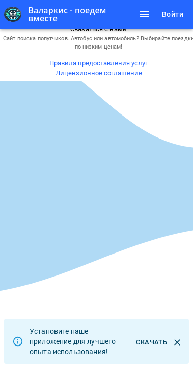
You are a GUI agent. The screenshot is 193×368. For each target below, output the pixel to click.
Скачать (151, 343)
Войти (172, 14)
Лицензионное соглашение (99, 73)
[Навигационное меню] (144, 14)
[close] (177, 342)
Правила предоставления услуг (98, 63)
